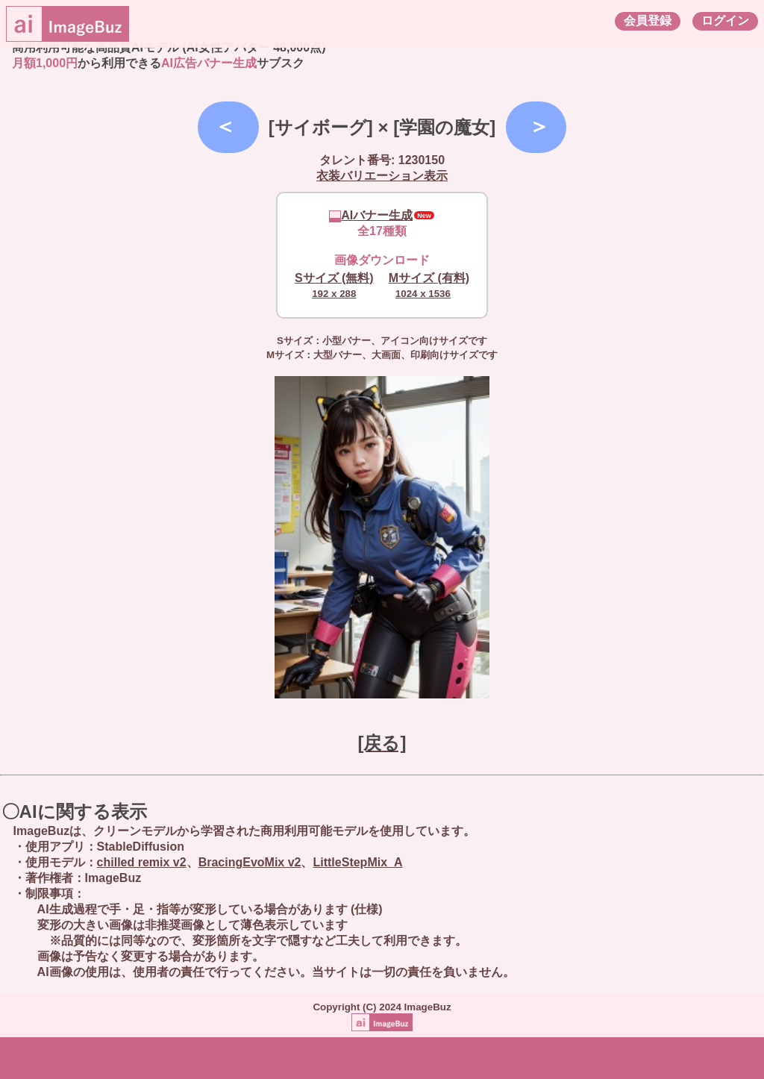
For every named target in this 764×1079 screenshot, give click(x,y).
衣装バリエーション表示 (382, 175)
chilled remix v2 (142, 862)
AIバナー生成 (371, 215)
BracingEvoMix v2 (249, 862)
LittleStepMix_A (357, 862)
